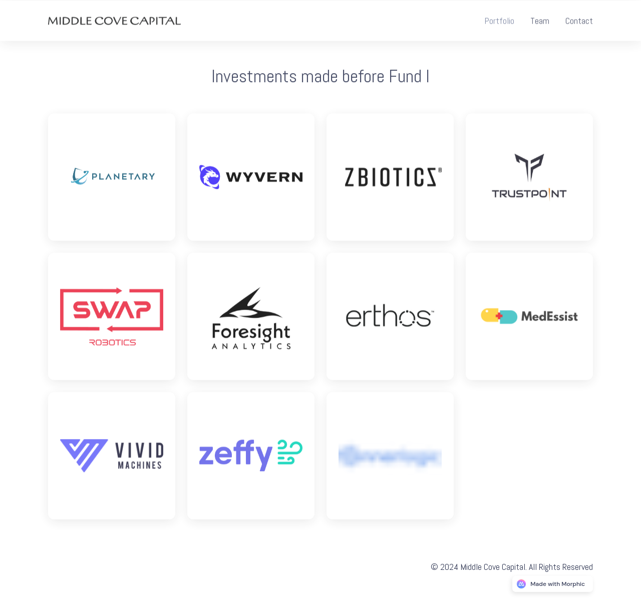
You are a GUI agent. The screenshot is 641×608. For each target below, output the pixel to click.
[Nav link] (499, 22)
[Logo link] (111, 179)
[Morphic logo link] (552, 584)
